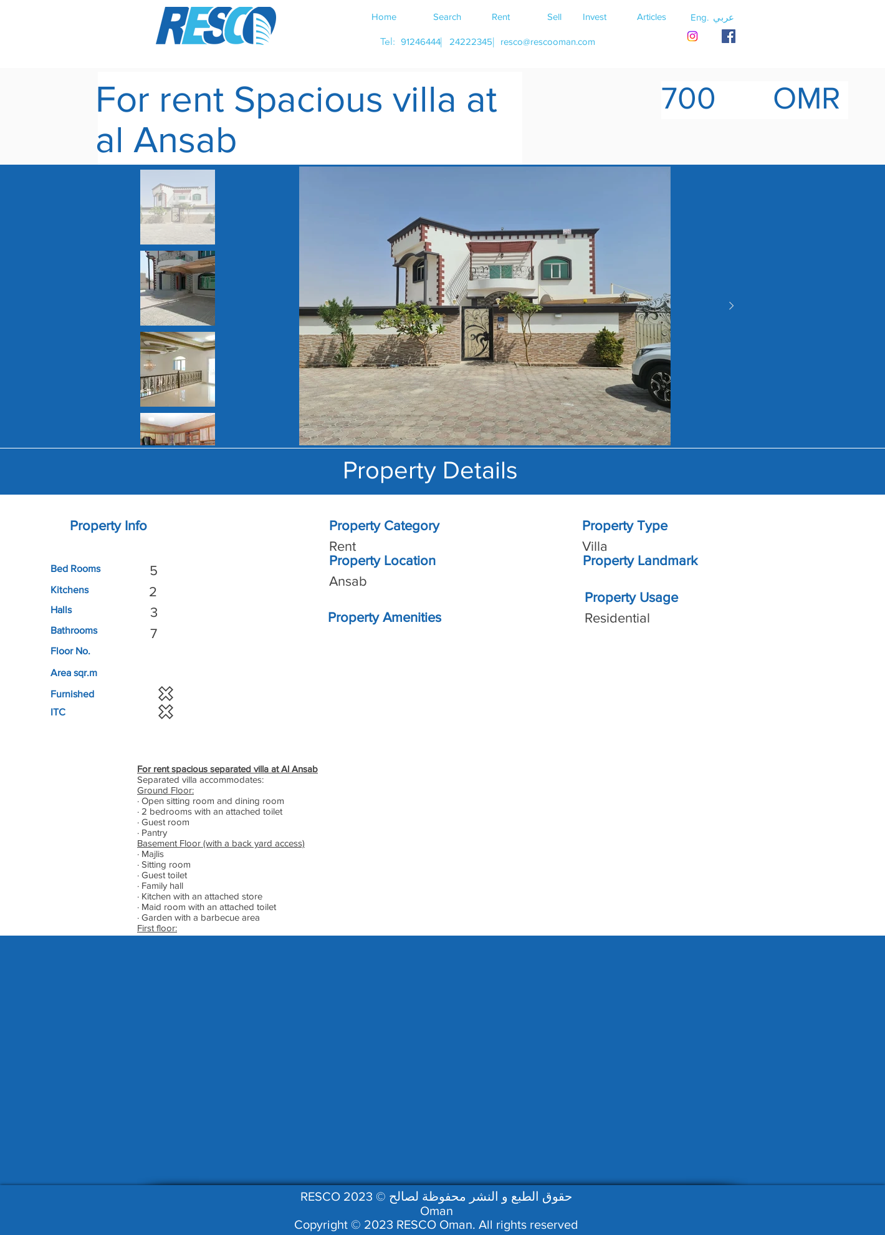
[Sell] (554, 16)
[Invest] (594, 16)
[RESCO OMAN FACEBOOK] (728, 36)
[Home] (384, 16)
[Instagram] (692, 36)
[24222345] (470, 41)
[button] (723, 16)
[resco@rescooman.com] (548, 41)
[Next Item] (731, 306)
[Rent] (500, 16)
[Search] (447, 16)
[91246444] (420, 41)
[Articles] (651, 16)
